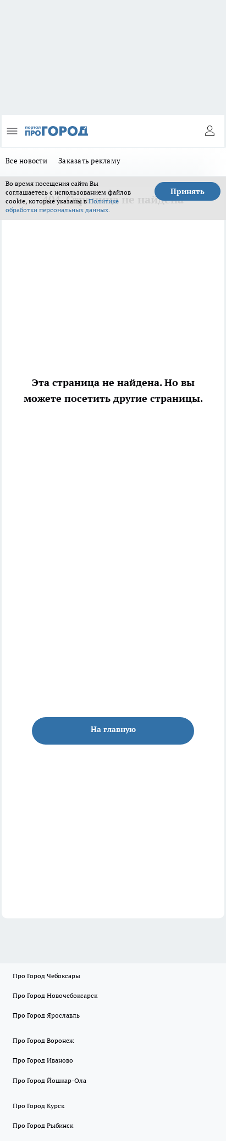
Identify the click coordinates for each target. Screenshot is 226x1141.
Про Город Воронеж (43, 1040)
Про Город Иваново (43, 1060)
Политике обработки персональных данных (62, 205)
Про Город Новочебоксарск (55, 995)
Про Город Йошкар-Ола (49, 1080)
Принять (187, 191)
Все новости (26, 161)
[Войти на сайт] (210, 131)
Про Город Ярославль (46, 1015)
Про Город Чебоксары (46, 976)
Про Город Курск (38, 1106)
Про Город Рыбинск (43, 1125)
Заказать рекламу (89, 161)
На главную (113, 729)
